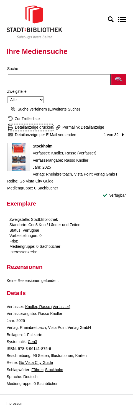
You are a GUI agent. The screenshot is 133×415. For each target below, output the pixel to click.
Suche (12, 68)
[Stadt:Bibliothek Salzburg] (34, 22)
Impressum (14, 403)
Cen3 (32, 341)
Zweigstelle (17, 91)
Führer (37, 370)
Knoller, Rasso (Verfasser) (73, 153)
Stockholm (54, 370)
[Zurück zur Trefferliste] (24, 118)
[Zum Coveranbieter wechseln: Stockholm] (18, 157)
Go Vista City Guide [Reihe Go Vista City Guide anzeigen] (36, 181)
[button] (118, 79)
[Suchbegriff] (59, 79)
